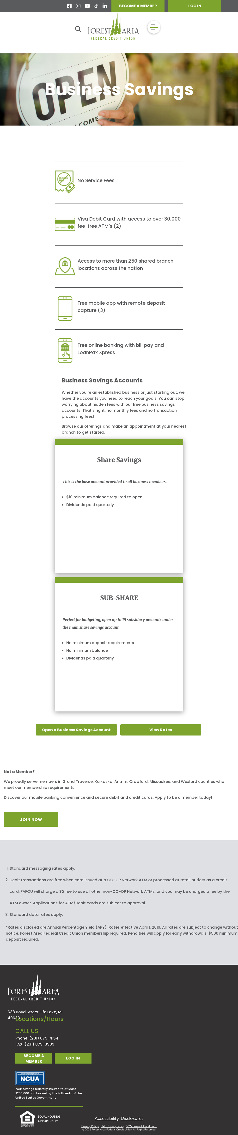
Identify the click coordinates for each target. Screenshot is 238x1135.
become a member (34, 1058)
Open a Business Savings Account (76, 730)
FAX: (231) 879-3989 (34, 1044)
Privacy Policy (90, 1126)
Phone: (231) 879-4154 (36, 1038)
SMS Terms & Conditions (141, 1126)
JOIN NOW (31, 819)
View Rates (160, 730)
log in (73, 1058)
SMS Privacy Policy (112, 1126)
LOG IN (194, 6)
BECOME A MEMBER (138, 6)
